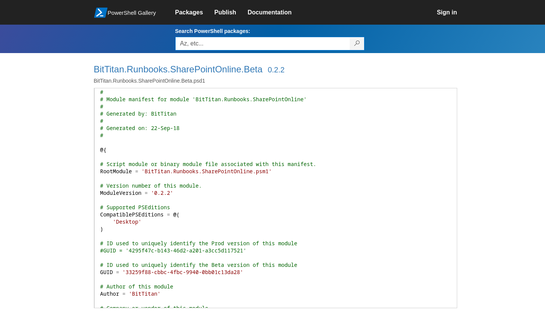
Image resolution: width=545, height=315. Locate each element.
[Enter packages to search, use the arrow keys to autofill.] (262, 43)
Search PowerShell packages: (212, 31)
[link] (195, 12)
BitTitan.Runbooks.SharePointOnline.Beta (178, 69)
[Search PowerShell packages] (357, 43)
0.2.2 (276, 70)
